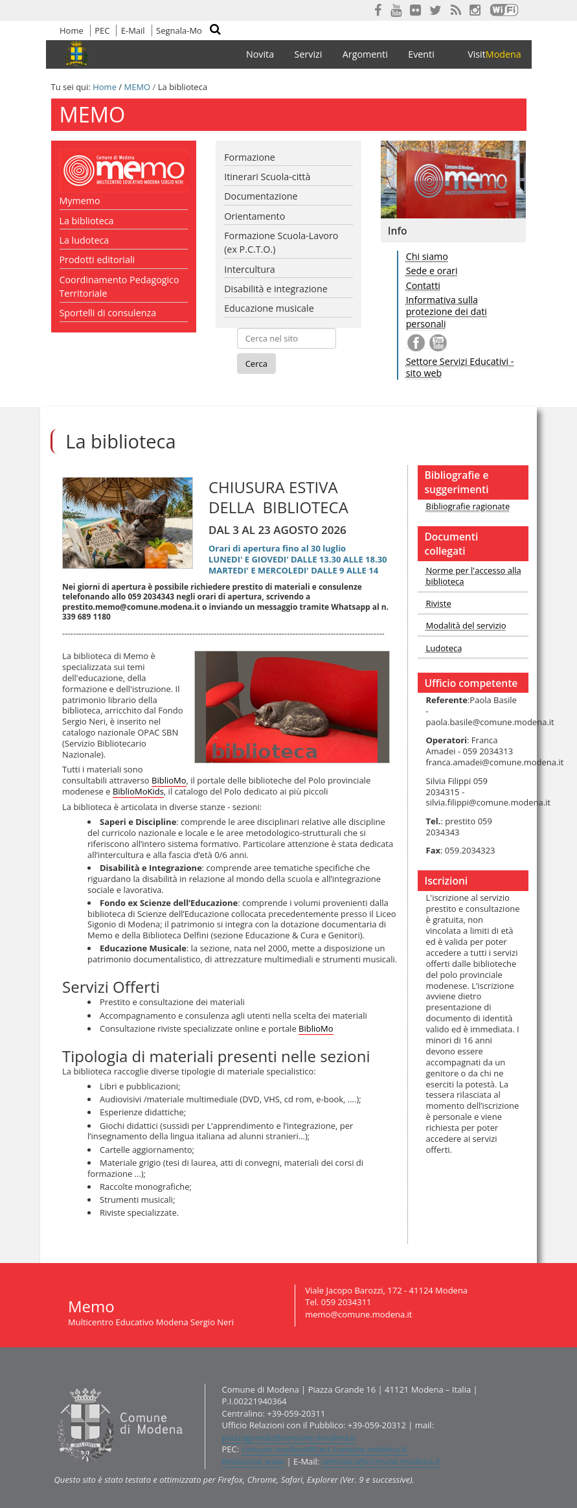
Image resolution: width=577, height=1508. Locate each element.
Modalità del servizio (466, 625)
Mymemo (80, 200)
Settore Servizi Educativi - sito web (460, 367)
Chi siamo (427, 256)
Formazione (249, 157)
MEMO (137, 87)
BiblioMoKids (138, 791)
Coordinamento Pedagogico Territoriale (119, 286)
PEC (102, 30)
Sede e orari (432, 270)
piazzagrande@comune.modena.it (289, 1437)
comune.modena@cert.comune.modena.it (324, 1449)
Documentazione (260, 196)
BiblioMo (169, 780)
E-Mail (133, 30)
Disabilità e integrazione (276, 289)
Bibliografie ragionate (468, 506)
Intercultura (249, 269)
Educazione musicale (269, 308)
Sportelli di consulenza (108, 313)
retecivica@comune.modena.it (381, 1461)
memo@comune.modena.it (358, 1314)
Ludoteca (444, 648)
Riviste (438, 603)
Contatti (423, 285)
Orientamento (254, 216)
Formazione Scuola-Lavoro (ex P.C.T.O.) (281, 242)
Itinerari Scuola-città (267, 176)
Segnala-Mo (179, 30)
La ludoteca (84, 240)
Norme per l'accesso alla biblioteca (473, 575)
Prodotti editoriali (97, 259)
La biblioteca (87, 221)
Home (72, 30)
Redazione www (253, 1461)
